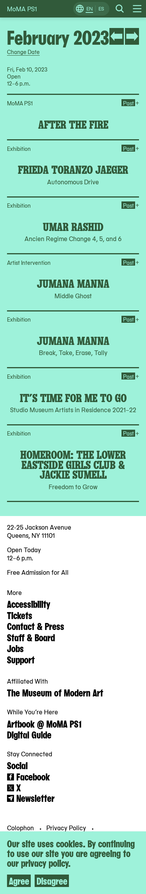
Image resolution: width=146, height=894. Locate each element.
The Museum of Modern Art (55, 692)
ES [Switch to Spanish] (101, 8)
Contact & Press (35, 626)
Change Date (23, 51)
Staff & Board (31, 637)
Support (21, 659)
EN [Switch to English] (89, 8)
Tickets (19, 615)
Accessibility (28, 604)
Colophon (21, 827)
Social (17, 765)
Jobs (15, 648)
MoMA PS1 (22, 9)
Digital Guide (29, 734)
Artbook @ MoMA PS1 (44, 723)
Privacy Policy (67, 827)
